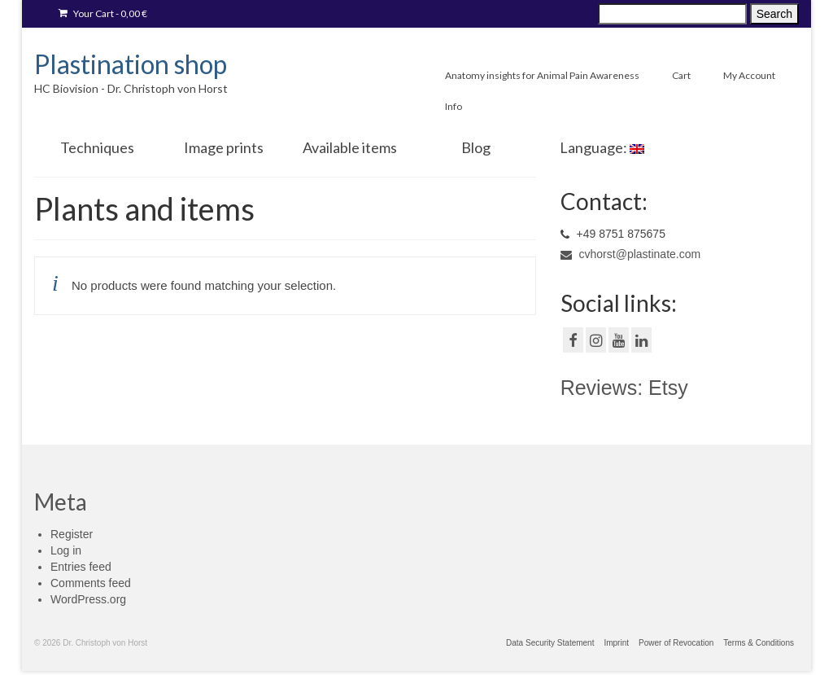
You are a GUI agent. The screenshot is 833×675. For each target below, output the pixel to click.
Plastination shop (130, 64)
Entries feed (80, 566)
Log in (65, 550)
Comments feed (90, 583)
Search (774, 13)
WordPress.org (88, 599)
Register (71, 534)
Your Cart (103, 13)
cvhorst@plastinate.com (630, 254)
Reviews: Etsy (624, 387)
